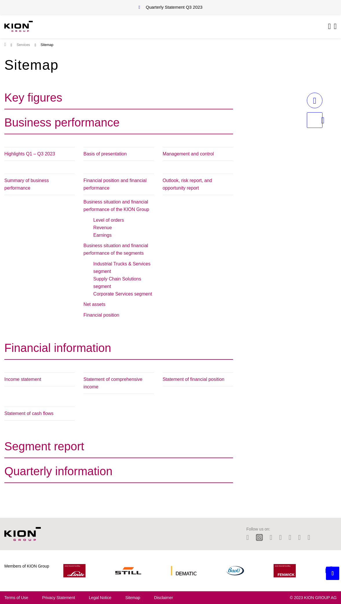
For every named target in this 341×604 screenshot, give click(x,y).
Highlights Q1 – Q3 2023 (29, 153)
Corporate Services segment (122, 293)
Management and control (188, 153)
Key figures (33, 97)
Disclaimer (163, 597)
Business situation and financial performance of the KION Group (116, 205)
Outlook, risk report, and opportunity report (187, 184)
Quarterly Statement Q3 (174, 7)
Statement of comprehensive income (112, 383)
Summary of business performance (26, 184)
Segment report (44, 446)
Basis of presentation (104, 153)
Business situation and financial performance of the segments (115, 249)
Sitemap (132, 597)
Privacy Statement (58, 597)
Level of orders (108, 220)
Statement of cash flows (29, 413)
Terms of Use (16, 597)
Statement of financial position (193, 379)
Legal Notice (100, 597)
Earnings (102, 235)
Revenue (102, 227)
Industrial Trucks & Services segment (121, 267)
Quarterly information (58, 471)
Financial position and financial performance (114, 184)
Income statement (22, 379)
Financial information (57, 348)
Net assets (94, 304)
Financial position (101, 315)
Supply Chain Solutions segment (117, 282)
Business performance (62, 122)
